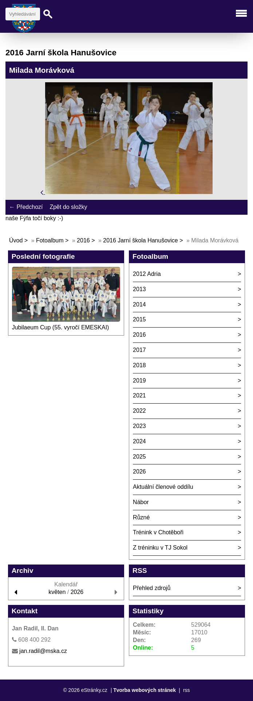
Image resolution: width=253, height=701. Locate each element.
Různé (141, 517)
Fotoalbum (50, 240)
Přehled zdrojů (151, 588)
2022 (139, 411)
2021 (139, 395)
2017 (139, 350)
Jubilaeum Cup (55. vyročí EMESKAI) (60, 327)
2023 (139, 426)
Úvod (16, 240)
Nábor (141, 502)
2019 (139, 380)
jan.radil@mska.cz (43, 651)
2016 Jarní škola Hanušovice (140, 240)
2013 (139, 289)
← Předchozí (26, 207)
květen (57, 592)
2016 (83, 240)
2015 (139, 319)
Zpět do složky (68, 207)
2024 (139, 441)
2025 (139, 457)
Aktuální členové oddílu (163, 487)
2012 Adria (147, 274)
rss (186, 690)
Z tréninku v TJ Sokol (160, 547)
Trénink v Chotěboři (158, 532)
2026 (139, 471)
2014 (139, 304)
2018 (139, 365)
